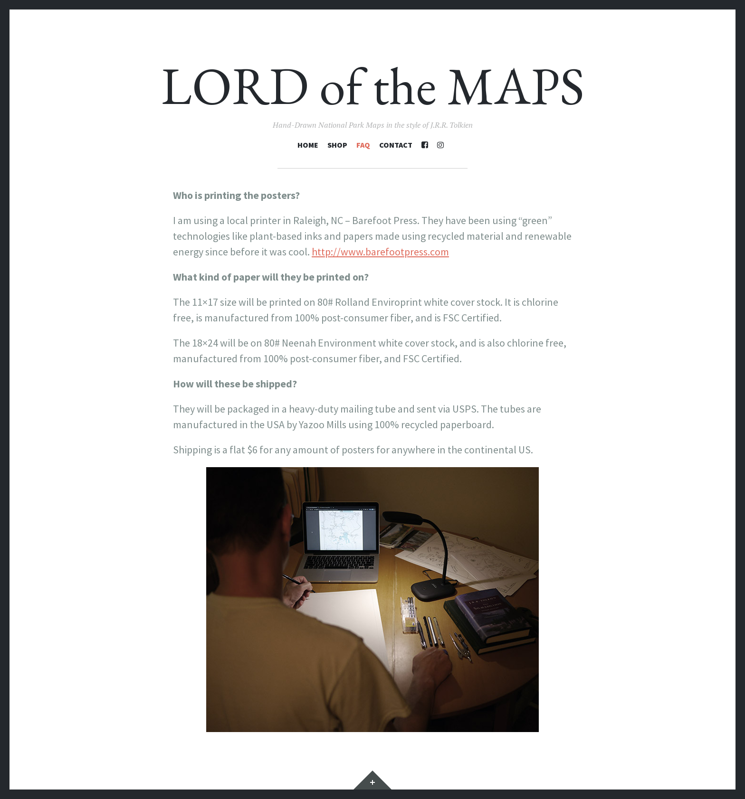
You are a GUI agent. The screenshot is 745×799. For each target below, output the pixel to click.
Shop (337, 145)
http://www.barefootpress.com (380, 251)
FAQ (363, 145)
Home (307, 145)
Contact (395, 145)
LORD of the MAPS (372, 85)
